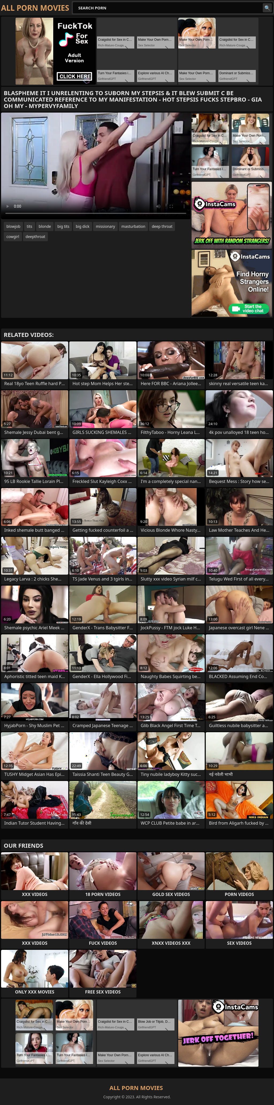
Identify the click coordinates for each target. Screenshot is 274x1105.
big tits (63, 226)
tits (29, 226)
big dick (82, 226)
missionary (105, 226)
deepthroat (35, 236)
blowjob (13, 226)
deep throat (162, 226)
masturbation (133, 226)
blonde (45, 226)
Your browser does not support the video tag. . (96, 166)
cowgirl (12, 236)
